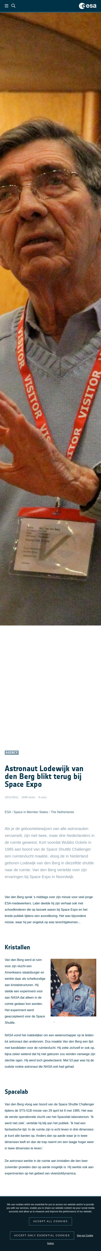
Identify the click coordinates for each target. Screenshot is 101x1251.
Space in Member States (31, 812)
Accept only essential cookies (42, 1235)
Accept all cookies (50, 1221)
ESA (8, 812)
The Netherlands (62, 812)
